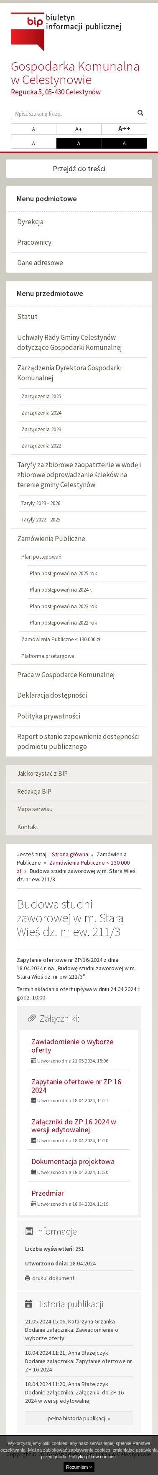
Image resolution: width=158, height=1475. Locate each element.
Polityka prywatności (48, 716)
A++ (132, 128)
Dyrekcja (30, 221)
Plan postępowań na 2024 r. (61, 589)
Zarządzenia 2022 (41, 445)
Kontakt (27, 827)
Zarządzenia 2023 (41, 429)
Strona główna (70, 854)
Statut (27, 316)
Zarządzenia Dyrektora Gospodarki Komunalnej (69, 372)
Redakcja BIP (34, 791)
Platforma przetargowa (47, 656)
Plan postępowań (41, 556)
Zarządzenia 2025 (41, 396)
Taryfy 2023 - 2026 (40, 503)
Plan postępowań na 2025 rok (63, 573)
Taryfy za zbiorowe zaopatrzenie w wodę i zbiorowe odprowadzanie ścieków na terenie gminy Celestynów (79, 475)
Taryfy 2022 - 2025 (40, 519)
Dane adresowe (40, 262)
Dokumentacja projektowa (73, 1161)
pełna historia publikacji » (79, 1418)
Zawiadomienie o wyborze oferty (72, 1046)
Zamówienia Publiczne (51, 538)
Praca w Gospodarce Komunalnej (66, 674)
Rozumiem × (79, 1467)
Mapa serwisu (35, 809)
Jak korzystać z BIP (42, 773)
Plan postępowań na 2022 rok (63, 622)
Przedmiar (47, 1193)
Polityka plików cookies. (93, 1456)
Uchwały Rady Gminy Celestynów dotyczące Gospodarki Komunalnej (69, 342)
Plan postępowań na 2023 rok (63, 606)
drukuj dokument (49, 1278)
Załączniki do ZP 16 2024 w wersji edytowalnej (73, 1126)
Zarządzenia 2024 (41, 412)
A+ (88, 128)
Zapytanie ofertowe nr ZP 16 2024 (76, 1086)
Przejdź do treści (79, 168)
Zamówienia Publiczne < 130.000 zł (61, 639)
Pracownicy (34, 242)
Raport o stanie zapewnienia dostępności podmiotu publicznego (78, 741)
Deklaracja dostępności (52, 695)
